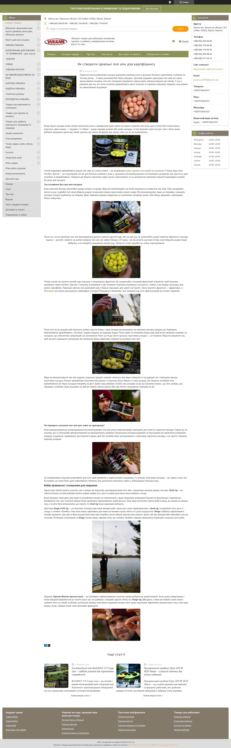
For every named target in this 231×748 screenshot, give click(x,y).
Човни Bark (11, 725)
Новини (9, 184)
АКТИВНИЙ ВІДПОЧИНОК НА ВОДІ (20, 76)
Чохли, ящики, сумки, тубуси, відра (19, 145)
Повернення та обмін (16, 214)
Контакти (107, 54)
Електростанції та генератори (75, 733)
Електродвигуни (69, 724)
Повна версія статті (80, 696)
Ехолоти (9, 152)
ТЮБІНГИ (10, 58)
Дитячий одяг (12, 178)
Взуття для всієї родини (17, 39)
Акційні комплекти (14, 133)
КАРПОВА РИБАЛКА (15, 83)
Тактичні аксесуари (127, 729)
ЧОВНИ (9, 64)
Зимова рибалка (181, 729)
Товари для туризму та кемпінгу (17, 115)
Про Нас (10, 194)
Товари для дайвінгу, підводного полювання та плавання (18, 124)
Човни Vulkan (12, 716)
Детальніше (151, 8)
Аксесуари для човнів (16, 729)
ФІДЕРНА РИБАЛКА (15, 88)
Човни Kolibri (12, 721)
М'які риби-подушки (16, 168)
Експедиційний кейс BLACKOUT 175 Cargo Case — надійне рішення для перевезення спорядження (93, 671)
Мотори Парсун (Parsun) (73, 720)
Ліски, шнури (12, 162)
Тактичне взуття (125, 721)
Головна (51, 54)
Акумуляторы (68, 728)
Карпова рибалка (182, 716)
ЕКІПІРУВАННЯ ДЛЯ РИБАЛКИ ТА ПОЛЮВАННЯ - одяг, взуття (20, 52)
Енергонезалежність (15, 173)
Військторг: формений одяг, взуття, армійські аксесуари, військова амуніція (19, 31)
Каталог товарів (13, 22)
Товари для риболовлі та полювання (18, 106)
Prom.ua (130, 742)
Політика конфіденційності (165, 745)
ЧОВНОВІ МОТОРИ (15, 69)
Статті (8, 189)
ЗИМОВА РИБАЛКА (15, 45)
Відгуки (9, 199)
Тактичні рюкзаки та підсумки (131, 725)
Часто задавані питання (17, 204)
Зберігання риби (14, 157)
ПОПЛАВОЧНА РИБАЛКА (17, 99)
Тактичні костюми (126, 716)
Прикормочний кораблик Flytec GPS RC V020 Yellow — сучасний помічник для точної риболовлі (163, 671)
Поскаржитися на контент (140, 745)
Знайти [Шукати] (180, 29)
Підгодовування (14, 138)
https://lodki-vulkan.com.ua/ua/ (208, 69)
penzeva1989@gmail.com (206, 79)
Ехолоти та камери (182, 725)
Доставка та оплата (15, 209)
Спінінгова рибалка (15, 93)
